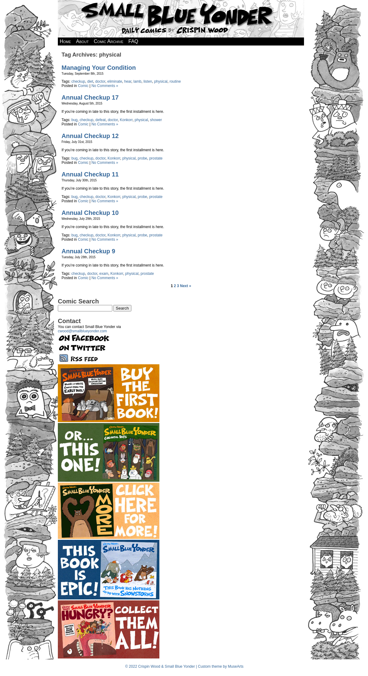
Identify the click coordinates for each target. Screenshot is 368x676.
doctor (100, 81)
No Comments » (104, 86)
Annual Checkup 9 (88, 251)
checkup (78, 81)
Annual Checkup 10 (90, 212)
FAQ (133, 41)
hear (127, 81)
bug (74, 120)
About (82, 41)
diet (90, 81)
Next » (185, 286)
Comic (83, 86)
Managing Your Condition (99, 67)
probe (142, 158)
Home (65, 41)
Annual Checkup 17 (90, 97)
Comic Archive (108, 41)
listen (147, 81)
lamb (138, 81)
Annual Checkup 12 (90, 135)
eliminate (114, 81)
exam (103, 273)
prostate (155, 158)
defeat (100, 120)
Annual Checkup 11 (90, 174)
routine (175, 81)
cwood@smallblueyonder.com (82, 331)
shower (156, 120)
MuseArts (236, 666)
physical (160, 81)
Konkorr (126, 120)
